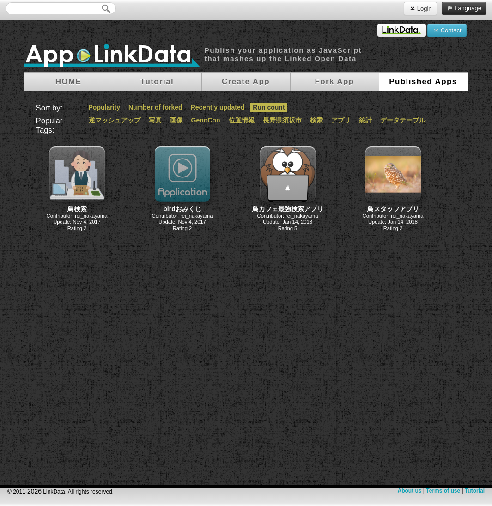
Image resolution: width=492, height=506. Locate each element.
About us (409, 491)
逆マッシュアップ (114, 120)
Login (420, 8)
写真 (155, 120)
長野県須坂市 (282, 120)
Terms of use (443, 491)
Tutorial (475, 491)
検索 (316, 120)
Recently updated (218, 107)
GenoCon (205, 120)
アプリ (341, 120)
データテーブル (402, 120)
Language (464, 8)
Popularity (104, 107)
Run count (269, 107)
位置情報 (242, 120)
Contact (446, 30)
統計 (365, 120)
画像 (176, 120)
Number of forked (155, 107)
